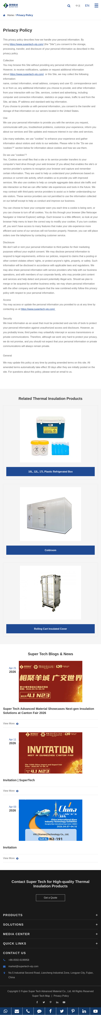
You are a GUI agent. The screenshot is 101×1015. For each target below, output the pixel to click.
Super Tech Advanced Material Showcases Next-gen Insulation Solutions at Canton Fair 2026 (48, 710)
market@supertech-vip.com (20, 967)
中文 (78, 5)
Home (10, 15)
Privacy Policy (24, 15)
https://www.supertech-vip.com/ (26, 44)
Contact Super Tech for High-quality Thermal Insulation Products (51, 885)
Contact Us (14, 954)
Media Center (50, 935)
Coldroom (50, 550)
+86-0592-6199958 (16, 961)
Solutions (50, 926)
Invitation (10, 847)
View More (10, 723)
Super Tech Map (41, 997)
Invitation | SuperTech (19, 780)
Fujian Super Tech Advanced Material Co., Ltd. (46, 992)
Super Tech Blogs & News (50, 654)
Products (50, 916)
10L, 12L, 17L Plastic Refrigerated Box (50, 471)
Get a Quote (50, 899)
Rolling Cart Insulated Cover (50, 629)
